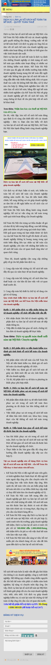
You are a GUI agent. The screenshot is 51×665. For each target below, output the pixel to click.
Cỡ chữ (6, 29)
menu (6, 9)
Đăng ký (40, 654)
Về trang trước (11, 660)
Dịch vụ (18, 17)
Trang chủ (8, 17)
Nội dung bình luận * (26, 645)
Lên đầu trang (24, 660)
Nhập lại (28, 654)
